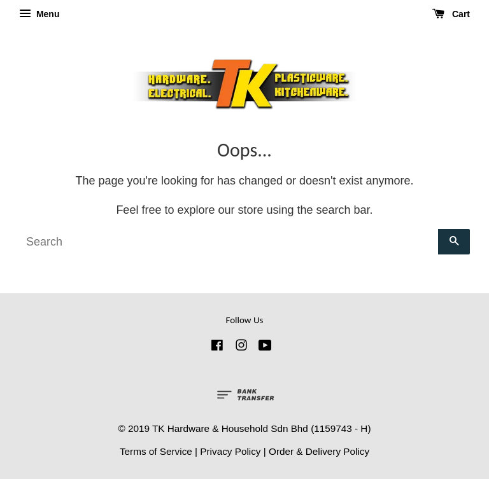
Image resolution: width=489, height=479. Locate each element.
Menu (39, 14)
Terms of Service (156, 451)
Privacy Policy (230, 451)
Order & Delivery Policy (319, 451)
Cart (451, 14)
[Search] (228, 241)
